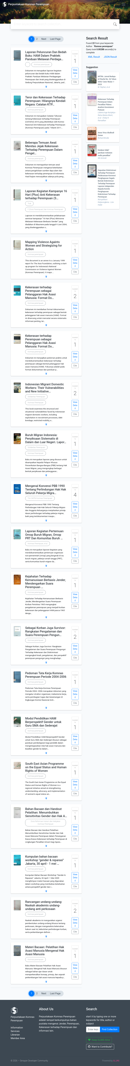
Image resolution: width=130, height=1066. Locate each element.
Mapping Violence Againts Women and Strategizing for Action (43, 245)
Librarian (15, 1034)
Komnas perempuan (41, 64)
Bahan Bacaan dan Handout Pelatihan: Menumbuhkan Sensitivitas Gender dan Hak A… (46, 812)
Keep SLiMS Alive (99, 1039)
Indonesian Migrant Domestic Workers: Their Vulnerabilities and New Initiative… (44, 387)
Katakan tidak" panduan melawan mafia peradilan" (105, 152)
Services (15, 1031)
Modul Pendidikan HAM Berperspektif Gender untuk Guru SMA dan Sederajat (43, 722)
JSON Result (110, 56)
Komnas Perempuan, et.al (37, 544)
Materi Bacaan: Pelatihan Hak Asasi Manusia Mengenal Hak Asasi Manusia (44, 950)
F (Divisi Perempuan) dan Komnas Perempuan (45, 209)
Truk (29, 203)
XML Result (94, 56)
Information (17, 1027)
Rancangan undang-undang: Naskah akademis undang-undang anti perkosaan (43, 905)
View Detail (75, 73)
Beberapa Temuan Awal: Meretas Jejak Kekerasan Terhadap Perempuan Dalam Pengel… (44, 148)
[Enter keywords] (93, 1029)
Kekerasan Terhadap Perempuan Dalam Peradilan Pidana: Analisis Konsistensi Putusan (106, 104)
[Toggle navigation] (123, 4)
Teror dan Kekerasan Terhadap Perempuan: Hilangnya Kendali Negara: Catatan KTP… (45, 101)
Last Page (55, 39)
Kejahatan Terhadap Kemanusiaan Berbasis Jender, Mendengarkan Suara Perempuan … (45, 582)
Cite (75, 82)
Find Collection (109, 1029)
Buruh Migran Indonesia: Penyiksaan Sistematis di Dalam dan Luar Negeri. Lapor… (45, 438)
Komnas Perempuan (35, 403)
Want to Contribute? (100, 1046)
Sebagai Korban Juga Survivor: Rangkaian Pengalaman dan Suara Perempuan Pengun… (45, 631)
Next (43, 39)
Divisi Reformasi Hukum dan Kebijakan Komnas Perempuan (45, 822)
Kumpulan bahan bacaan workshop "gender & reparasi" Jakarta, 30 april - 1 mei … (44, 860)
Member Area (18, 1038)
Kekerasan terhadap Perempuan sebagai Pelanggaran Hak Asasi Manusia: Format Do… (40, 292)
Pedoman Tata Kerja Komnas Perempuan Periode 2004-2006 (45, 674)
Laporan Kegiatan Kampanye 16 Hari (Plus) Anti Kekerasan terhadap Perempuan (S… (46, 194)
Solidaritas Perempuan (36, 397)
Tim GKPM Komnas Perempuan (40, 498)
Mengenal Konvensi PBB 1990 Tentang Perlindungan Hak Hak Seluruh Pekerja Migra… (45, 489)
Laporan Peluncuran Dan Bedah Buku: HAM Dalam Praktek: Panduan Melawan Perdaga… (45, 55)
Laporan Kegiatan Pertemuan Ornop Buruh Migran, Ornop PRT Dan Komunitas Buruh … (44, 534)
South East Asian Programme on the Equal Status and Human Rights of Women (46, 767)
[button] (46, 86)
